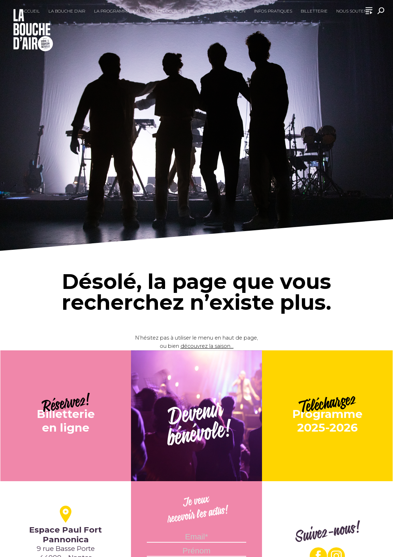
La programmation (117, 11)
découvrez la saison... (207, 346)
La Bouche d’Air (66, 11)
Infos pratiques (273, 11)
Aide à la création (223, 11)
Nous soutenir (353, 11)
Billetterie (314, 11)
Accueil (31, 11)
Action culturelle (171, 11)
